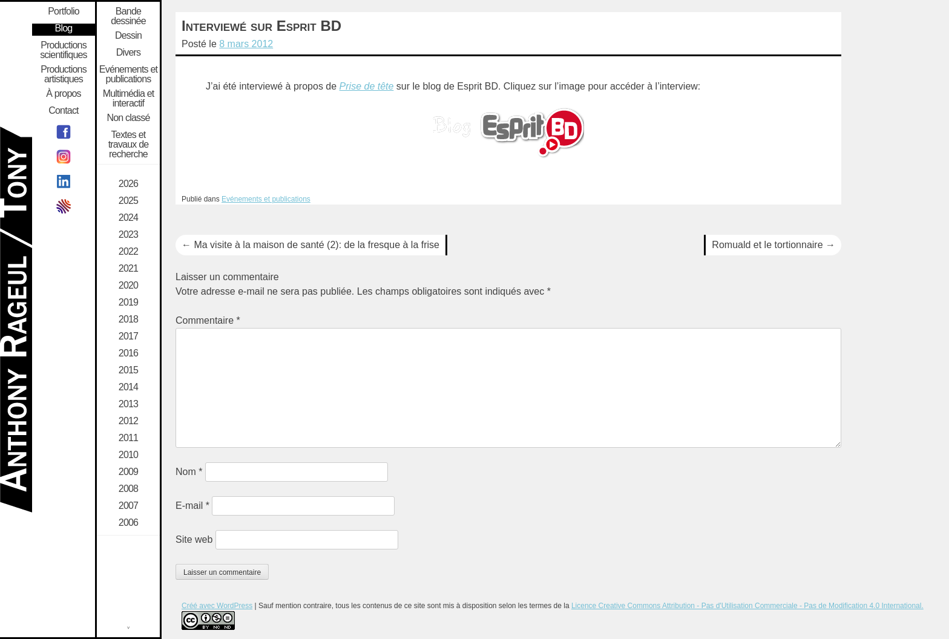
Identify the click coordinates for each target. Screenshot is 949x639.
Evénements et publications (266, 199)
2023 (128, 235)
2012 (128, 421)
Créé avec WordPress (217, 605)
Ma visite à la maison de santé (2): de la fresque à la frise (310, 245)
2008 (128, 489)
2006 (128, 523)
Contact (63, 111)
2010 (128, 455)
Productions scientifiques (63, 50)
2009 (128, 472)
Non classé (128, 118)
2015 (128, 370)
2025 (128, 201)
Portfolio (63, 11)
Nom (189, 472)
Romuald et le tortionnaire (773, 245)
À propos (63, 94)
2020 (128, 285)
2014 (128, 387)
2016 (128, 353)
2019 (128, 302)
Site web (194, 539)
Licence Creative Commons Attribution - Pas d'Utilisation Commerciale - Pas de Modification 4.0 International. (747, 605)
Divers (128, 52)
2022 (128, 252)
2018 (128, 319)
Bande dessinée (128, 16)
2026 (128, 184)
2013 (128, 404)
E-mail (192, 505)
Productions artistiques (64, 74)
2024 (128, 218)
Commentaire (208, 320)
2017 (128, 336)
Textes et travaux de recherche (128, 144)
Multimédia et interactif (128, 98)
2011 (128, 438)
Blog (64, 28)
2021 (128, 269)
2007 (128, 506)
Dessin (128, 36)
